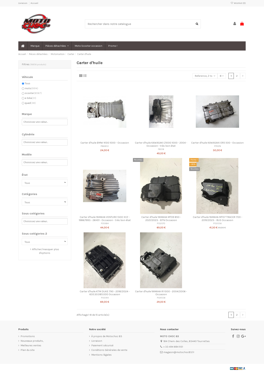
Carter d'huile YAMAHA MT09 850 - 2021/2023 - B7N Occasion (161, 219)
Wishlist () (238, 3)
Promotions (28, 336)
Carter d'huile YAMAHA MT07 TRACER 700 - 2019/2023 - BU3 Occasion (217, 219)
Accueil (34, 3)
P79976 (217, 146)
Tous (27, 83)
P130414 (105, 298)
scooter (33, 93)
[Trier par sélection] (204, 76)
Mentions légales (101, 354)
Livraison (23, 3)
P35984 (105, 223)
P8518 (161, 149)
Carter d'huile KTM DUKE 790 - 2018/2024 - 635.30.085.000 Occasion (105, 293)
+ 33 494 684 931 (173, 346)
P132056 (217, 223)
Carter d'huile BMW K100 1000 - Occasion (104, 142)
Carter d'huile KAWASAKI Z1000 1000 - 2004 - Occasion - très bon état (161, 144)
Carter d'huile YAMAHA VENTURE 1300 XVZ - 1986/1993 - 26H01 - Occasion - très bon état (105, 219)
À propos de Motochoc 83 (106, 336)
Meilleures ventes (31, 345)
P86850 (105, 146)
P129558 (161, 298)
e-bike (30, 98)
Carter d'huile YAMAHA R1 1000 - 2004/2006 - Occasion (161, 293)
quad (30, 103)
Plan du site (27, 350)
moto (31, 88)
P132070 (161, 223)
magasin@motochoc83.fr (178, 352)
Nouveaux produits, (32, 340)
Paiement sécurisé (102, 345)
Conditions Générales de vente (109, 350)
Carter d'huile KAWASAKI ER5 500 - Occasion (217, 142)
